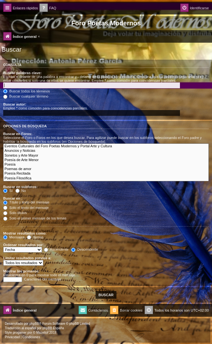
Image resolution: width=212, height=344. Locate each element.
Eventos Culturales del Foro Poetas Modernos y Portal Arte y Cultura (106, 146)
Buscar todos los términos (26, 91)
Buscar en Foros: (17, 134)
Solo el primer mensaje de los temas (34, 218)
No (20, 191)
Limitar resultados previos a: (27, 258)
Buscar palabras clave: (22, 73)
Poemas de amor (106, 169)
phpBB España (53, 328)
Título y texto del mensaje (26, 202)
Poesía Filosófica (106, 178)
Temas (35, 237)
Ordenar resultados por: (23, 245)
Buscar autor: (14, 104)
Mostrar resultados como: (25, 233)
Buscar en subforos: (20, 187)
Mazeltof (42, 332)
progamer (20, 332)
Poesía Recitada (106, 173)
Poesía (106, 164)
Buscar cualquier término (25, 96)
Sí (8, 191)
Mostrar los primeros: (21, 271)
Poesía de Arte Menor (106, 160)
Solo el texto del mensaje (26, 208)
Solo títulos (15, 213)
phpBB (34, 323)
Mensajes (13, 237)
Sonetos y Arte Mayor (106, 155)
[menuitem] (47, 8)
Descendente (84, 249)
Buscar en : (12, 198)
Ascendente (56, 249)
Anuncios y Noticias (106, 151)
